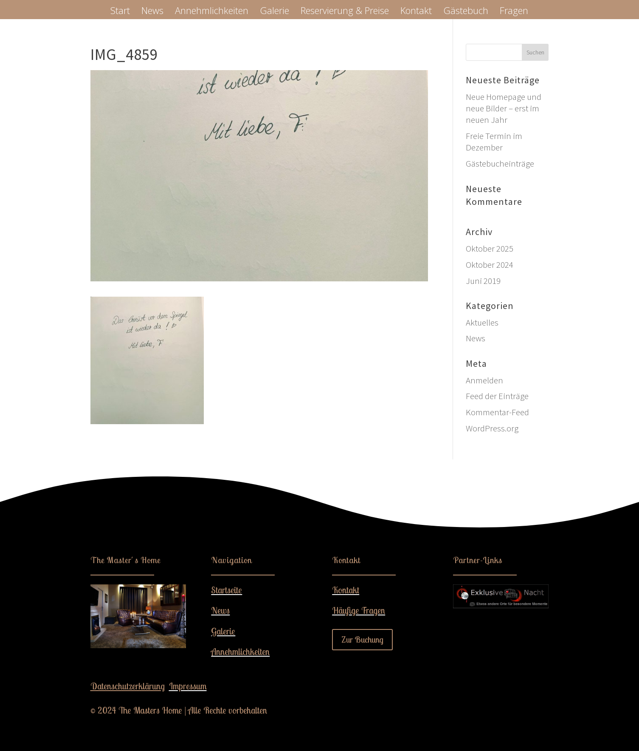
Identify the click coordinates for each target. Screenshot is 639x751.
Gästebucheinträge (500, 163)
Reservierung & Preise (345, 12)
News (152, 12)
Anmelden (484, 380)
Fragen (514, 12)
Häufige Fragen (358, 610)
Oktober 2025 (489, 248)
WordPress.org (492, 428)
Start (120, 12)
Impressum (188, 685)
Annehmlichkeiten (211, 12)
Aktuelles (482, 322)
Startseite (226, 589)
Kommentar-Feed (497, 412)
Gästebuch (465, 12)
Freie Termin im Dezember (494, 141)
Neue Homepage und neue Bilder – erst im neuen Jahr (503, 108)
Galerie (274, 12)
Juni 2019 (483, 280)
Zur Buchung (362, 639)
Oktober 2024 (489, 264)
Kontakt (416, 12)
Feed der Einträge (497, 396)
